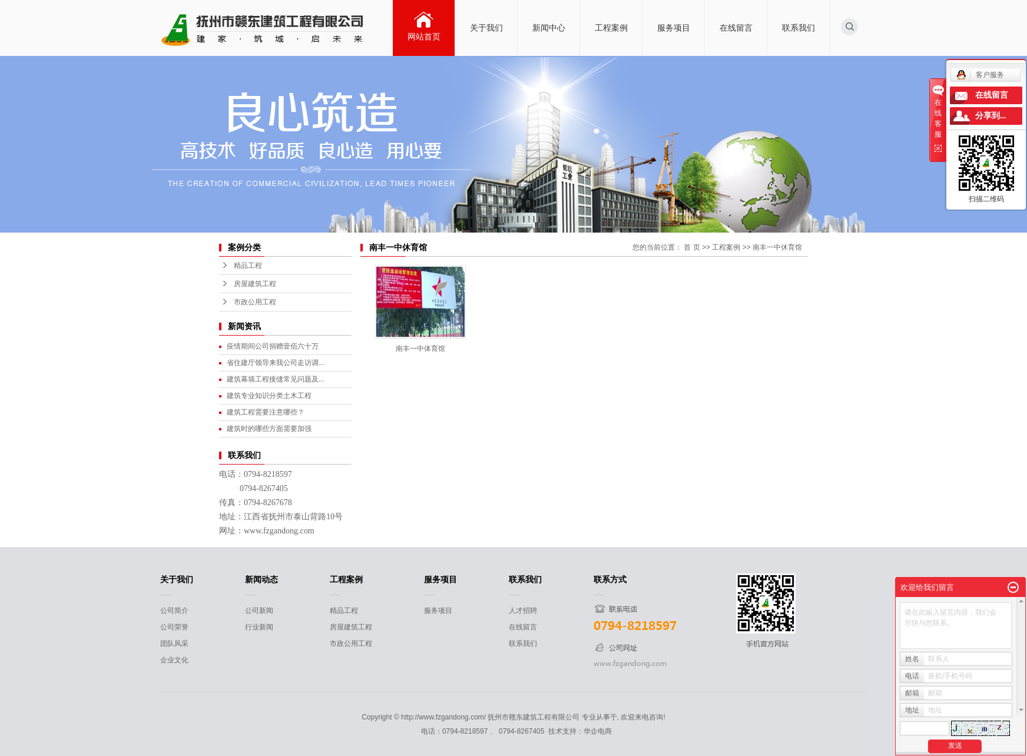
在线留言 (736, 27)
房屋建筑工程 (255, 284)
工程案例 (611, 27)
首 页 (692, 247)
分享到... (990, 115)
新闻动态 (261, 579)
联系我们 (798, 27)
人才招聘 (523, 610)
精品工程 (248, 265)
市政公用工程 (255, 302)
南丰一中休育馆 (777, 247)
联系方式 (610, 579)
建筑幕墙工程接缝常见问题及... (275, 379)
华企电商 (598, 731)
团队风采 (174, 643)
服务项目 (673, 27)
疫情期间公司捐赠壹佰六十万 (273, 346)
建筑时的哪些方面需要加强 (269, 429)
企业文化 (174, 660)
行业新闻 (259, 627)
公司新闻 (259, 610)
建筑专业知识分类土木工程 (269, 396)
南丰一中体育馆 (420, 348)
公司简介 (174, 610)
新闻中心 (548, 27)
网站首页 (424, 36)
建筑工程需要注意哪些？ (265, 412)
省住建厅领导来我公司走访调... (275, 363)
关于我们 (486, 27)
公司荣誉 (174, 627)
